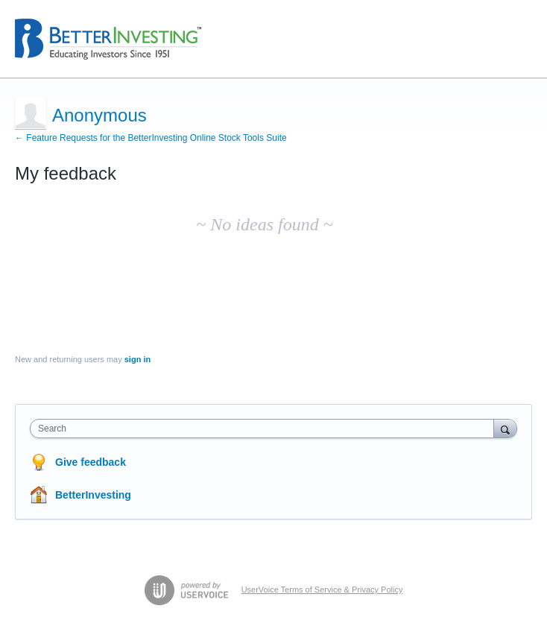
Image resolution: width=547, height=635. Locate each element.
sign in (137, 359)
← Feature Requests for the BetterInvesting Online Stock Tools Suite (151, 138)
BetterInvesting (93, 495)
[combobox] (265, 428)
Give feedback (90, 462)
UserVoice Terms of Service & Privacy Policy (322, 589)
